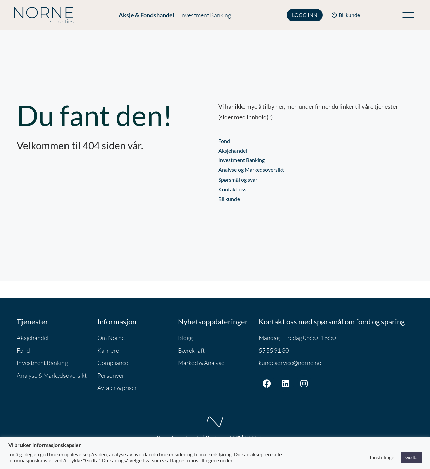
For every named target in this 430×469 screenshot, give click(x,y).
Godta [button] (411, 457)
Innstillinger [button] (383, 457)
